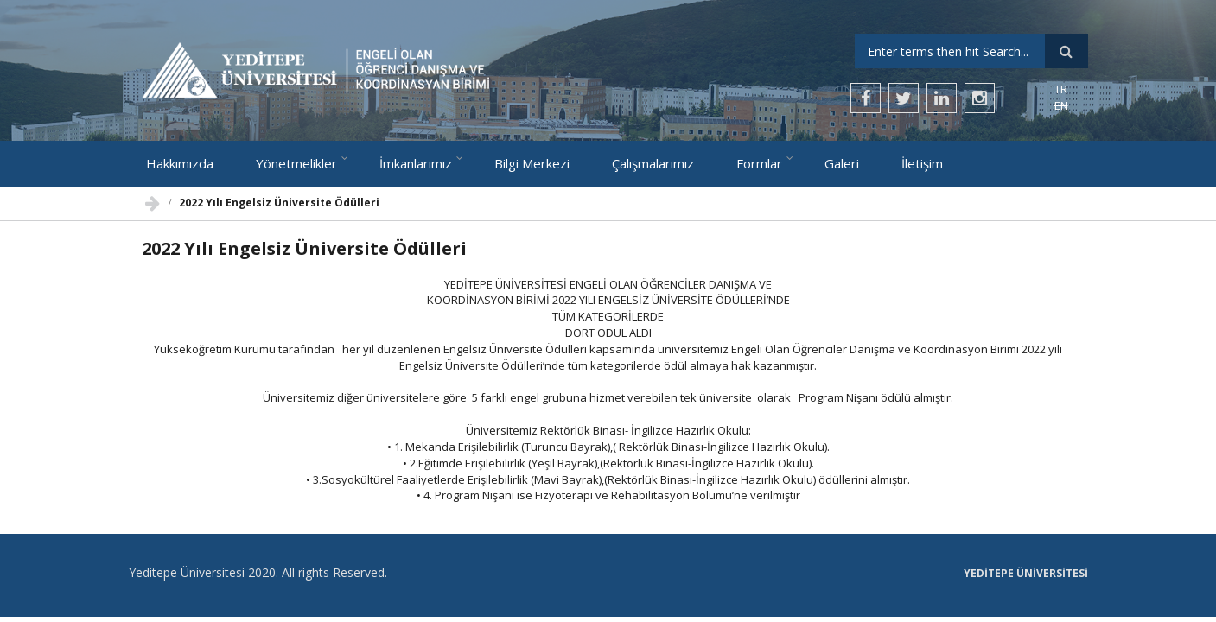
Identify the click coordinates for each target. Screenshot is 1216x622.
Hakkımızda (179, 163)
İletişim (922, 163)
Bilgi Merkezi (532, 163)
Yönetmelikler (296, 163)
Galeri (841, 163)
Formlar (759, 163)
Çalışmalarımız (653, 163)
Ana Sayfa (152, 198)
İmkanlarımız (415, 163)
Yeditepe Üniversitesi (1026, 573)
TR (1060, 89)
